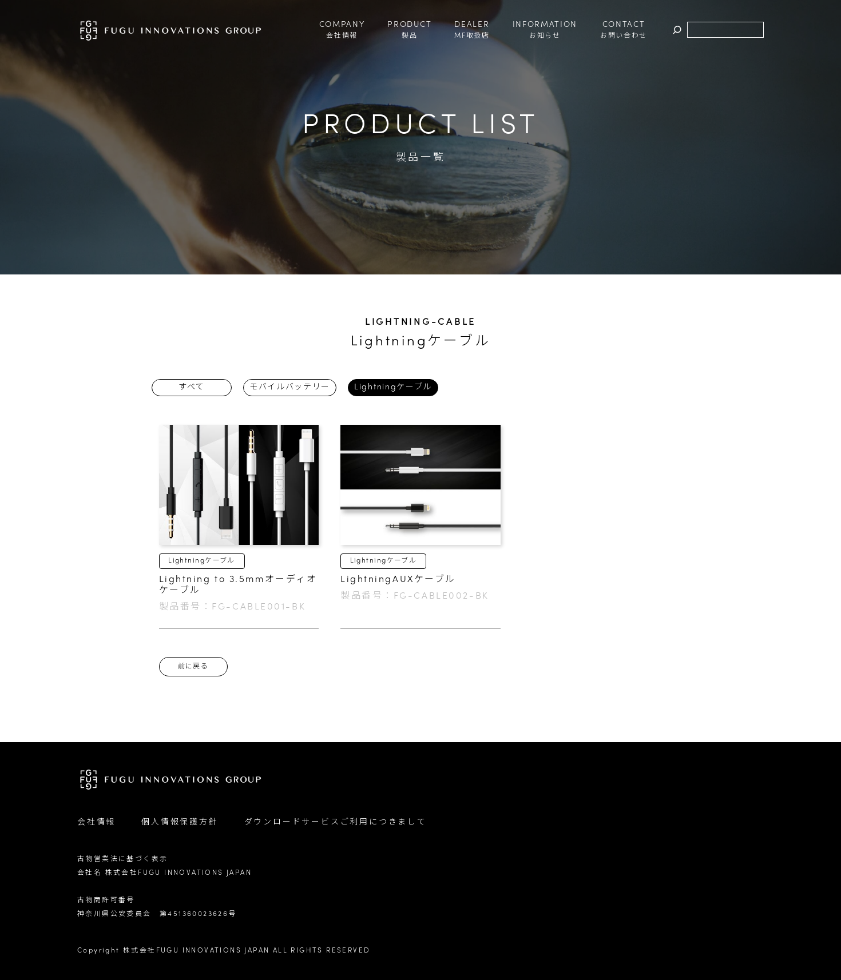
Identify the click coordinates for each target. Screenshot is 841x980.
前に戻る (193, 666)
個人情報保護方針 (179, 822)
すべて (191, 387)
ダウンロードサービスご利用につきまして (335, 822)
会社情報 (96, 822)
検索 (677, 30)
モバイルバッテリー (289, 387)
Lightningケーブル (393, 387)
